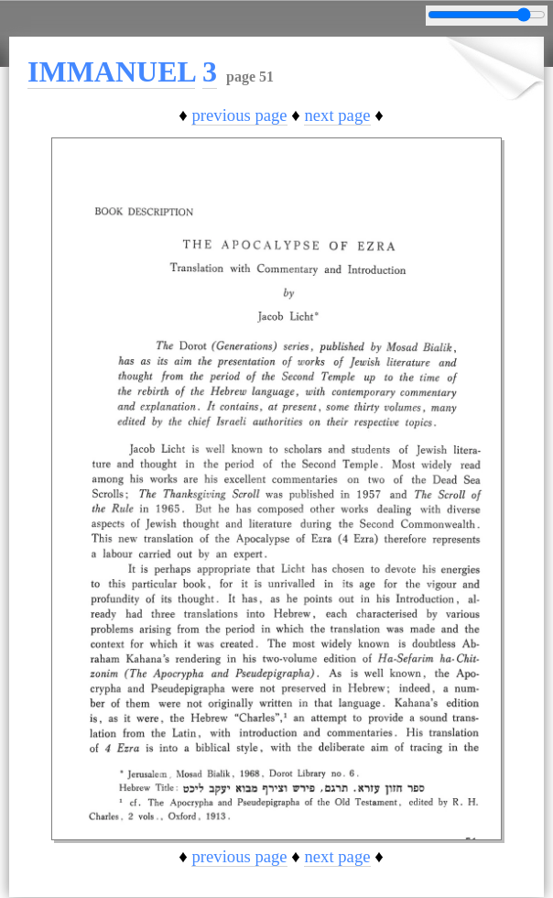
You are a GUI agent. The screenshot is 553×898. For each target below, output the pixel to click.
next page (337, 115)
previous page (239, 115)
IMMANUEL (111, 71)
